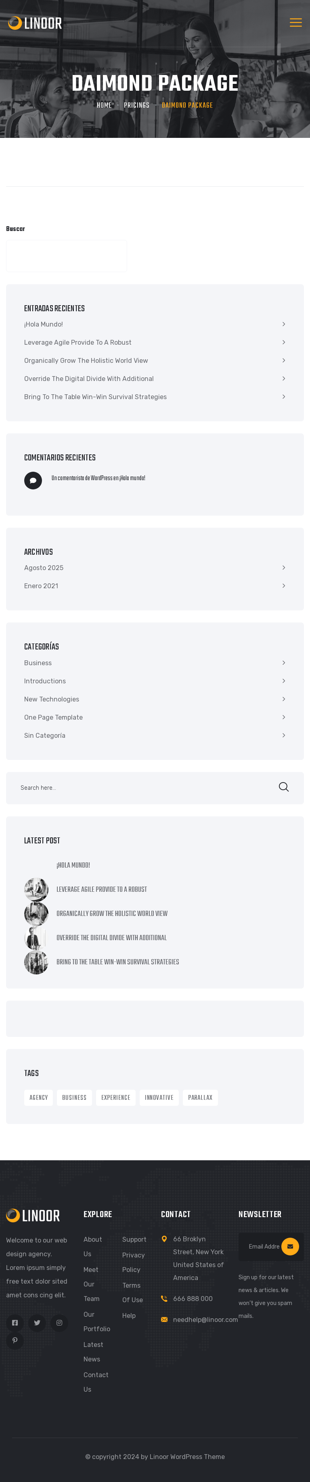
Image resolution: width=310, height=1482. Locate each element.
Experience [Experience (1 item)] (115, 1098)
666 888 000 (193, 1299)
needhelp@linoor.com (205, 1320)
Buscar (15, 229)
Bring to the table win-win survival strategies (95, 397)
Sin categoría (44, 735)
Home (104, 106)
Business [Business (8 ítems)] (74, 1098)
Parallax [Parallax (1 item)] (200, 1098)
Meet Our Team (92, 1284)
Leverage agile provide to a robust (78, 342)
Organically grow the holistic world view (86, 360)
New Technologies (51, 699)
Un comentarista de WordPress (82, 478)
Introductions (45, 681)
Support (134, 1239)
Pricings (137, 106)
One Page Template (53, 717)
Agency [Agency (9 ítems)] (38, 1098)
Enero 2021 (41, 586)
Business (38, 663)
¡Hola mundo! (43, 324)
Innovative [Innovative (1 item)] (159, 1098)
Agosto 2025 (43, 568)
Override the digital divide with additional (89, 379)
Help (129, 1316)
